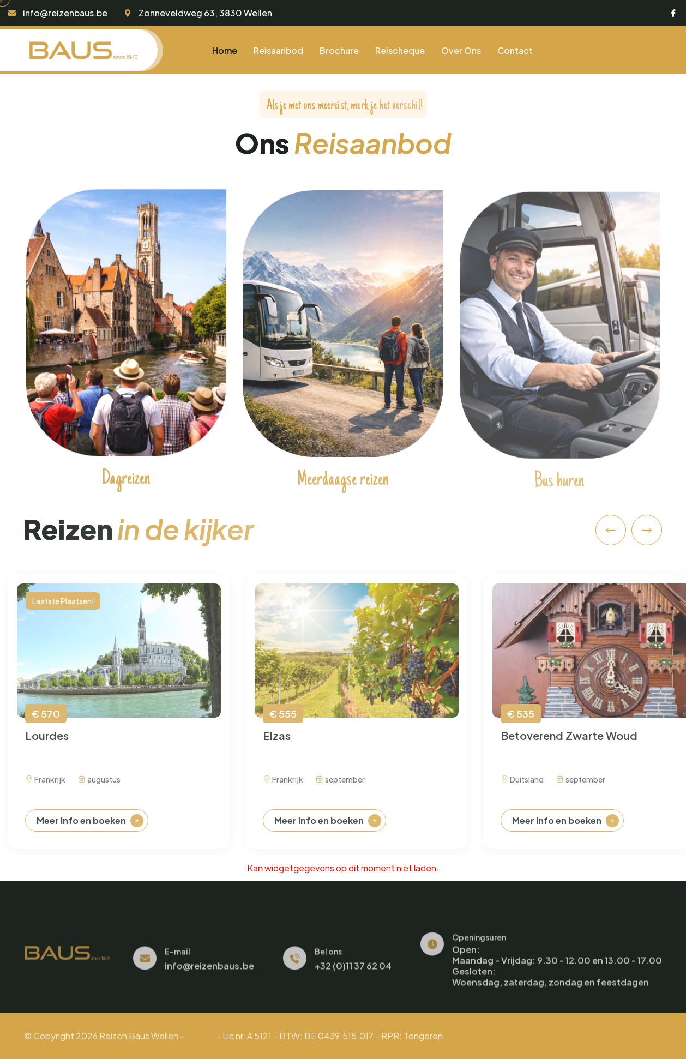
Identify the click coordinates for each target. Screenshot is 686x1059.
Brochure (339, 50)
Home (224, 50)
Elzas (277, 742)
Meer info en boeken (90, 827)
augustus (99, 787)
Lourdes (47, 742)
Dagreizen (126, 484)
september (340, 787)
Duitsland (522, 787)
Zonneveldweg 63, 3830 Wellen (205, 13)
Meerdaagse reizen (343, 486)
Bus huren (559, 489)
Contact (515, 50)
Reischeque (400, 50)
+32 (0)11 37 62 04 (353, 973)
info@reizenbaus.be (65, 13)
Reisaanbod (278, 50)
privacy (200, 1036)
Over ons (461, 50)
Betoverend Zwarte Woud (569, 742)
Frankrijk (45, 787)
